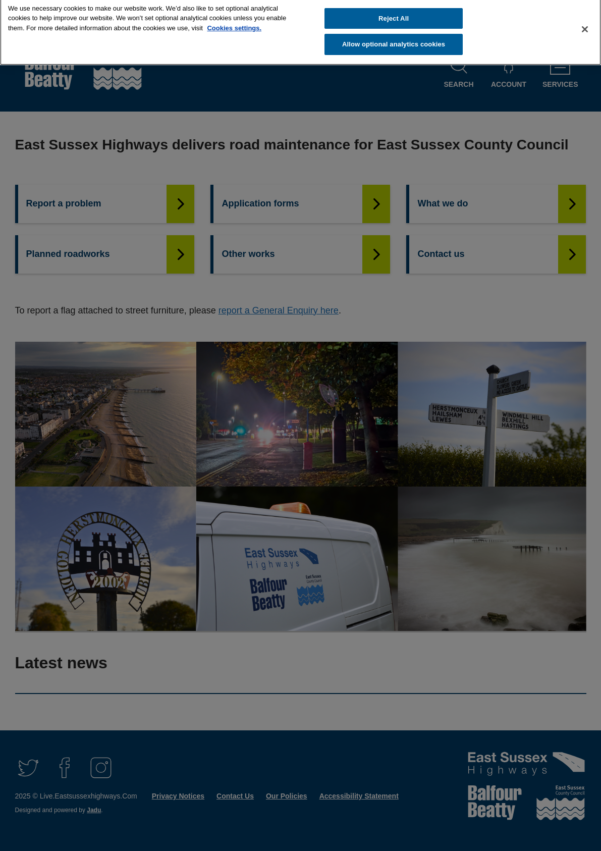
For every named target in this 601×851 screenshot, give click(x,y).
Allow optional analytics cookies (393, 39)
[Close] (585, 25)
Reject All (393, 14)
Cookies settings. (234, 23)
